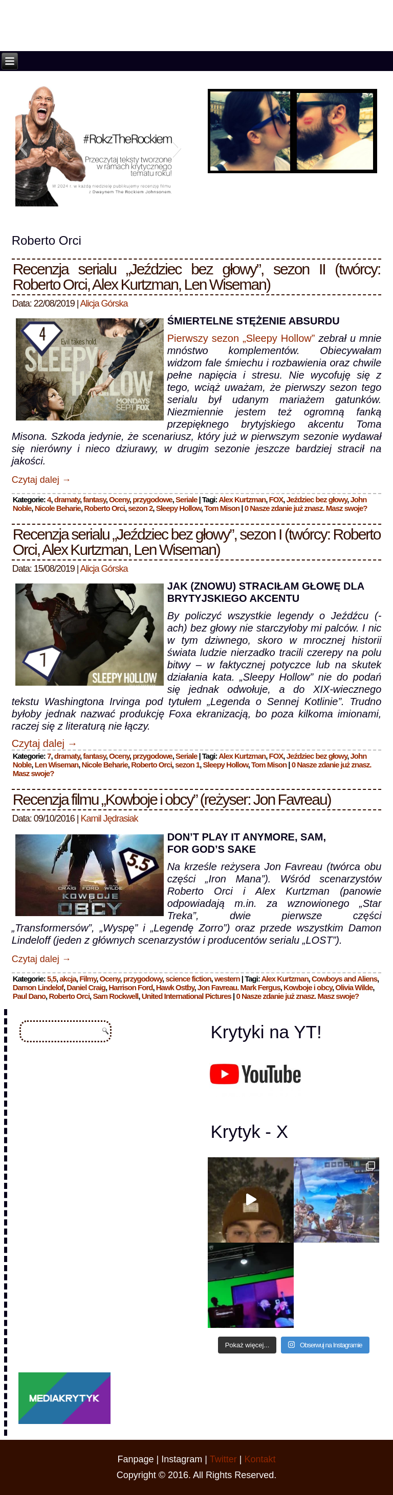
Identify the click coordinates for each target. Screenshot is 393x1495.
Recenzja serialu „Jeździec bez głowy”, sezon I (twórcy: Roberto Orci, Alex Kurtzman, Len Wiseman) (197, 542)
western (227, 978)
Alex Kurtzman (242, 499)
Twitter (223, 1459)
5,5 (51, 978)
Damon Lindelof (38, 987)
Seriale (186, 499)
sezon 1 (187, 764)
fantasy (94, 499)
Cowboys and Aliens (344, 978)
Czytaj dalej (41, 480)
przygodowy (142, 978)
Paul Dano (29, 996)
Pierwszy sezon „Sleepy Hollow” (241, 338)
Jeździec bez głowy (317, 499)
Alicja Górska (104, 303)
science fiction (188, 978)
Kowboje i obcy (307, 987)
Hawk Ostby (175, 987)
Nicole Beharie (58, 508)
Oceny (119, 499)
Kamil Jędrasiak (109, 818)
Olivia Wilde (354, 987)
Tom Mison (221, 508)
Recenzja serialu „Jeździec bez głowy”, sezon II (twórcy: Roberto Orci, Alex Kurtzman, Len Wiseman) (197, 277)
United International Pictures (186, 996)
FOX (276, 499)
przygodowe (152, 499)
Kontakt (259, 1459)
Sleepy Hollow (178, 508)
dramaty (67, 499)
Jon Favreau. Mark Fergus (239, 987)
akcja (67, 978)
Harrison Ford (130, 987)
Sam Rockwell (115, 996)
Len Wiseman (57, 764)
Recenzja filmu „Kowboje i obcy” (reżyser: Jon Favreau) (172, 799)
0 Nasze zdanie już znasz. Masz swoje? (306, 508)
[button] (23, 147)
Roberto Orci (104, 508)
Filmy (87, 978)
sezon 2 (140, 508)
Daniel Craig (86, 987)
